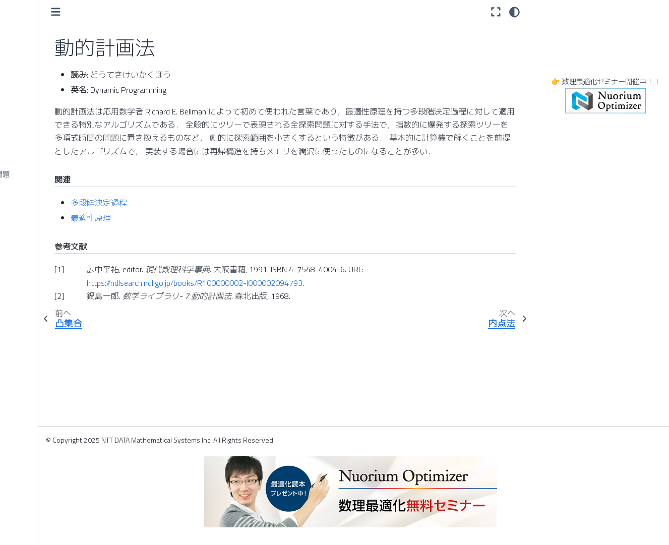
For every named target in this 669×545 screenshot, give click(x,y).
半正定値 (27, 296)
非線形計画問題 (38, 440)
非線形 (23, 408)
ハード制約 (30, 360)
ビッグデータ (34, 520)
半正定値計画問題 (41, 312)
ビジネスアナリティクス (52, 504)
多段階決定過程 (194, 216)
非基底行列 (30, 392)
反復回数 (27, 328)
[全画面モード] (495, 12)
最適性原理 (186, 231)
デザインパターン (41, 20)
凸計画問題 (30, 68)
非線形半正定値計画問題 (52, 456)
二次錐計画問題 (38, 222)
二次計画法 (30, 190)
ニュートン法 (34, 238)
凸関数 (23, 52)
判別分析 (27, 344)
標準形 (23, 489)
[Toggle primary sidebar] (151, 12)
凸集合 (23, 84)
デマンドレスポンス (45, 36)
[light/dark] (514, 12)
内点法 (23, 142)
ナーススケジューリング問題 (59, 174)
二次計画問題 (34, 206)
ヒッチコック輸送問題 (48, 472)
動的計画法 (30, 100)
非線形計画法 (34, 424)
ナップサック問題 (41, 158)
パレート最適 (34, 376)
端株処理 (27, 280)
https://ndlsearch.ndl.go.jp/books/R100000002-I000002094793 (290, 296)
